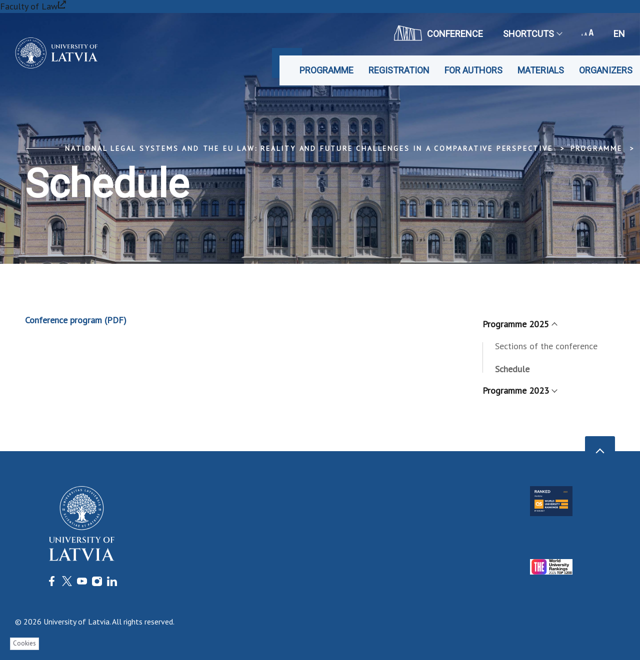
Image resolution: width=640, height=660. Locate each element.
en (619, 33)
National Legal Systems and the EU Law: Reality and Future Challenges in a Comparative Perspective (309, 148)
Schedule (512, 369)
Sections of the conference (546, 346)
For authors (473, 70)
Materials (541, 70)
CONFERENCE (438, 33)
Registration (399, 70)
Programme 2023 (519, 390)
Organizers (605, 70)
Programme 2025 (519, 324)
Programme (327, 70)
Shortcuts (532, 33)
